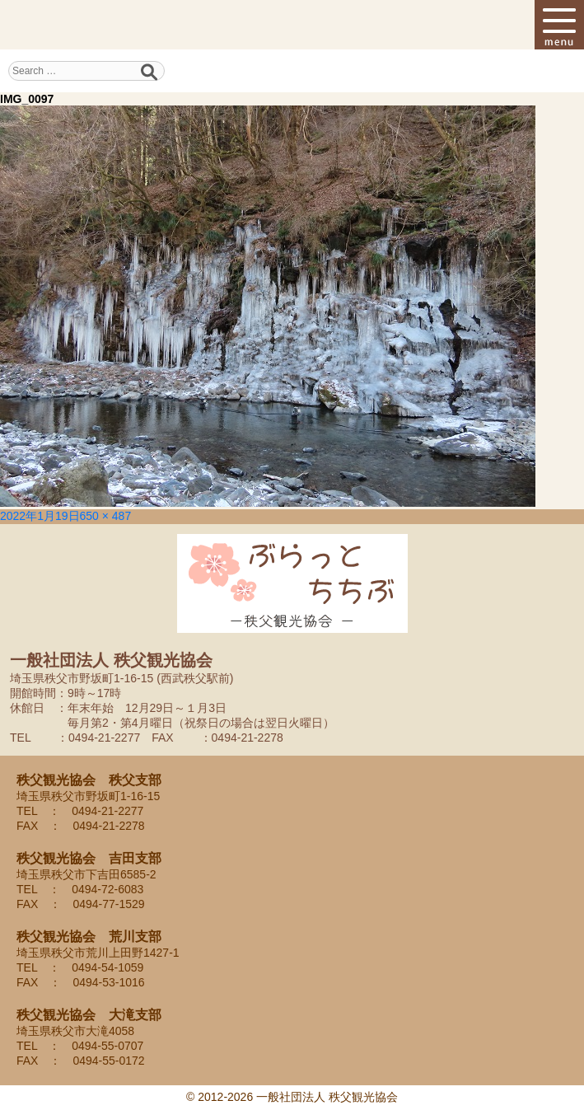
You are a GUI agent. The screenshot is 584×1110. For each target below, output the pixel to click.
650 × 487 (106, 515)
